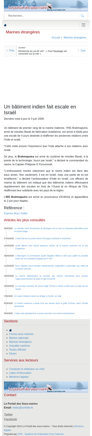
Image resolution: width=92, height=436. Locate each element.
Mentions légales (19, 376)
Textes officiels (17, 349)
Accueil (56, 37)
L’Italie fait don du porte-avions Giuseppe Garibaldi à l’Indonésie (43, 238)
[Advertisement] (46, 79)
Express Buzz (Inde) (15, 213)
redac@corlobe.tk (22, 407)
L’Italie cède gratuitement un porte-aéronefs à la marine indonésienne (44, 313)
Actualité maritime (19, 345)
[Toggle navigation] (83, 25)
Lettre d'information (20, 373)
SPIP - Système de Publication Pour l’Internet (40, 434)
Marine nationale (18, 338)
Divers (12, 353)
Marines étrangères (23, 32)
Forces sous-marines (21, 334)
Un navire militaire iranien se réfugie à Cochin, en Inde (37, 296)
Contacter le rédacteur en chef (26, 369)
